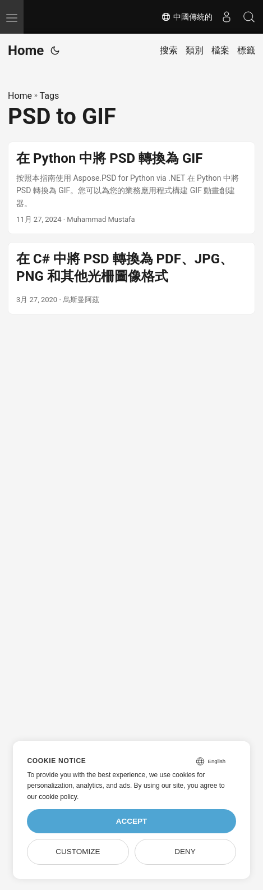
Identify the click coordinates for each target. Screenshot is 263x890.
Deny (185, 851)
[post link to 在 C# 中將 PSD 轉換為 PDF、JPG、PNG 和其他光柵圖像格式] (131, 278)
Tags (49, 95)
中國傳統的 (187, 17)
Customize (78, 851)
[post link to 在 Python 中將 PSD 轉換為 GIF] (131, 188)
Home (26, 50)
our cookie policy (52, 797)
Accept (131, 821)
